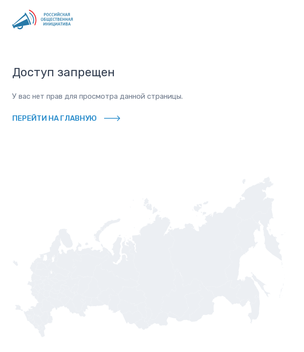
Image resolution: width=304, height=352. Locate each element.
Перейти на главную (54, 118)
